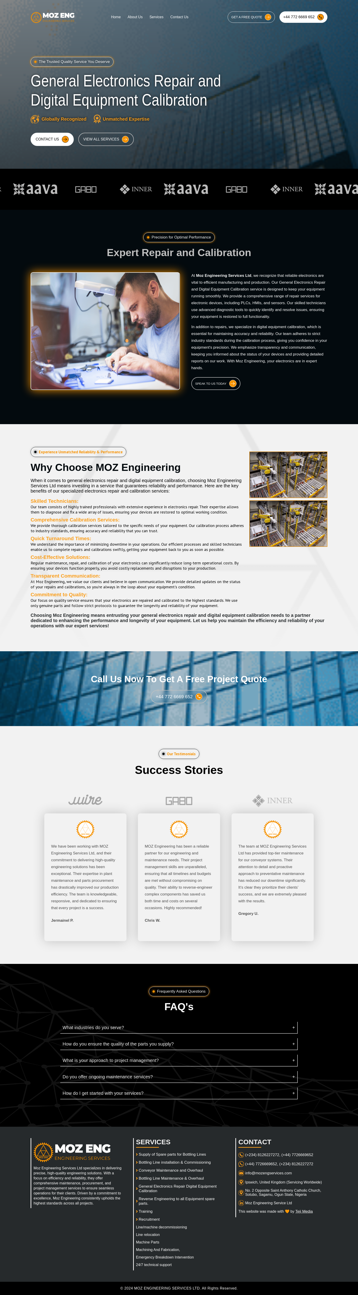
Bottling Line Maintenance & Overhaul (171, 1178)
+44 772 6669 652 (303, 17)
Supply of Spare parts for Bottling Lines (172, 1154)
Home (116, 17)
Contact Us (179, 17)
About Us (135, 17)
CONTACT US (52, 139)
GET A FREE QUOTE (251, 17)
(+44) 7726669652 (297, 1155)
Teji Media (304, 1211)
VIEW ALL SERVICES (106, 139)
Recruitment (149, 1219)
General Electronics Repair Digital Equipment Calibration (178, 1188)
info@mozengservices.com (268, 1173)
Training (146, 1211)
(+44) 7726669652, (261, 1164)
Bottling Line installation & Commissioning (175, 1162)
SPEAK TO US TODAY (216, 383)
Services (156, 17)
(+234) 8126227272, (262, 1155)
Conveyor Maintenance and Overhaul (171, 1170)
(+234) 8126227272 (296, 1164)
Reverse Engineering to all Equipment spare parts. (177, 1201)
